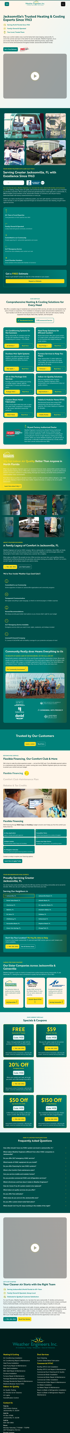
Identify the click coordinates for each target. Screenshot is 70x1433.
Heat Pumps (44, 346)
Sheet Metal (11, 415)
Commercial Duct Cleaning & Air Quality (50, 1390)
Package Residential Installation (14, 1397)
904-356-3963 (10, 567)
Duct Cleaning (42, 1376)
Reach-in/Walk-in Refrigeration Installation (51, 1408)
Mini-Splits (11, 369)
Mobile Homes (43, 415)
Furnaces (43, 369)
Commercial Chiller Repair (46, 1401)
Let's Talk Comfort (24, 567)
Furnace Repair (8, 1394)
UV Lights (6, 1414)
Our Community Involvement (17, 668)
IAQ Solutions (44, 392)
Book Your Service (24, 1338)
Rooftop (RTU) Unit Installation (47, 1385)
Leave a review (30, 762)
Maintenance (25, 1379)
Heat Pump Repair (9, 1384)
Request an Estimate (35, 281)
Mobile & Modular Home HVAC (13, 1402)
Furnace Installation (10, 1392)
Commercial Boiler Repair (46, 1396)
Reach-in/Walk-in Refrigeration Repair (50, 1411)
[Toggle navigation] (7, 4)
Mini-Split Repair (9, 1389)
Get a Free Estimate (10, 49)
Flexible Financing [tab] (16, 792)
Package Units (11, 392)
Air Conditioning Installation (12, 1376)
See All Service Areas (27, 965)
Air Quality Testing (9, 1408)
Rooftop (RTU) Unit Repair (46, 1388)
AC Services (11, 346)
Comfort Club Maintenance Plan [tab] (24, 798)
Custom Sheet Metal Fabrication (48, 1379)
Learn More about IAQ (12, 486)
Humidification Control (11, 1416)
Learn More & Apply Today (12, 879)
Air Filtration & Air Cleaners (12, 1411)
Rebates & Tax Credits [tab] (18, 804)
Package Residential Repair (12, 1400)
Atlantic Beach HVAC (35, 1019)
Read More (26, 346)
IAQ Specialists (12, 1020)
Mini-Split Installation (10, 1387)
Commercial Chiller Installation (47, 1398)
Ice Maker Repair (43, 1406)
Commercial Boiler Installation (47, 1393)
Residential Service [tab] (25, 320)
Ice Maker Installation (44, 1403)
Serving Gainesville (56, 1020)
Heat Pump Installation (11, 1382)
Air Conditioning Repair (11, 1379)
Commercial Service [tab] (44, 320)
